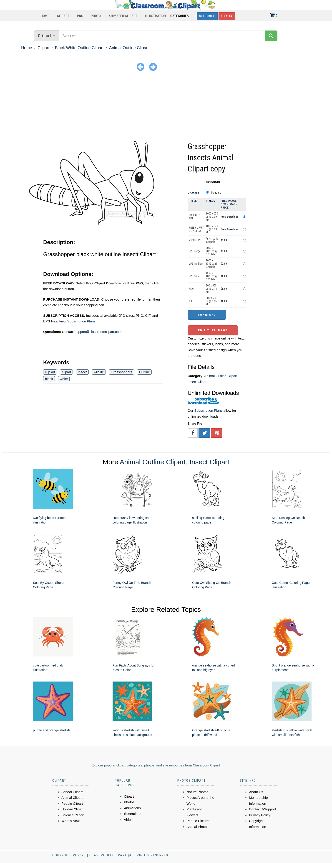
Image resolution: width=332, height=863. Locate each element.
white (64, 379)
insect (82, 372)
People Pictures (198, 821)
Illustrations (132, 814)
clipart (66, 372)
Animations (132, 808)
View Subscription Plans (77, 321)
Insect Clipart (198, 382)
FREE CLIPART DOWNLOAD (196, 229)
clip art (50, 372)
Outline (144, 372)
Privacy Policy (259, 815)
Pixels (210, 200)
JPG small (194, 276)
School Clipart (72, 792)
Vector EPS (195, 240)
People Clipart (72, 803)
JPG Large (195, 251)
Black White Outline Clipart (79, 48)
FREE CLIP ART (194, 217)
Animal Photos (197, 827)
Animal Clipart (72, 797)
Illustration (155, 16)
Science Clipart (72, 815)
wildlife (99, 372)
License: (194, 192)
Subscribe (207, 16)
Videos (129, 820)
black (49, 379)
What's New (70, 821)
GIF (191, 301)
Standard (216, 192)
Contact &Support (262, 809)
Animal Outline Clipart (129, 48)
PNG (80, 16)
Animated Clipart (123, 16)
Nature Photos (197, 792)
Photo (96, 16)
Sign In (226, 16)
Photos (129, 802)
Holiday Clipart (72, 809)
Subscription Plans (208, 410)
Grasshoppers (121, 372)
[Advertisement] (166, 107)
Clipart (63, 16)
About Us (256, 792)
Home (45, 16)
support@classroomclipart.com (98, 332)
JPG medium (196, 263)
